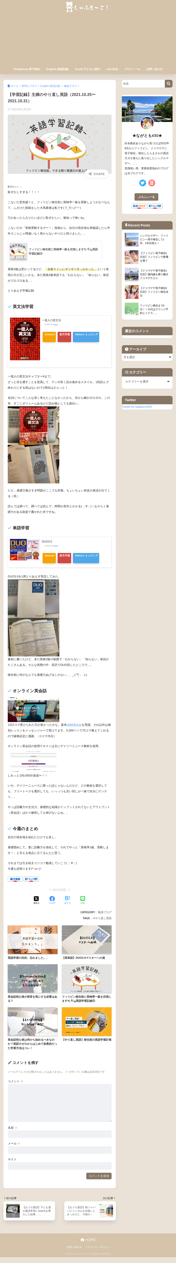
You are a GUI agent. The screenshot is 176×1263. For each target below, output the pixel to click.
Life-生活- (112, 69)
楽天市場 (69, 334)
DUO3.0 (47, 541)
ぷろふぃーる (146, 197)
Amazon (51, 334)
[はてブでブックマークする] (67, 906)
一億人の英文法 (52, 320)
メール (14, 1149)
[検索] (169, 84)
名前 (13, 1133)
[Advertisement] (88, 40)
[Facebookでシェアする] (52, 906)
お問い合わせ (154, 69)
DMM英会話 (74, 730)
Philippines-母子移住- (27, 69)
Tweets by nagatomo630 (137, 407)
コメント (15, 1087)
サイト (12, 1165)
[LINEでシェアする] (82, 906)
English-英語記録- (57, 69)
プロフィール (132, 69)
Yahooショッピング (57, 345)
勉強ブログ (105, 918)
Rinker (55, 324)
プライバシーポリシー (98, 1253)
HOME (88, 1246)
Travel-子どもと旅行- (88, 69)
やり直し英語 (103, 924)
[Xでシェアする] (37, 906)
